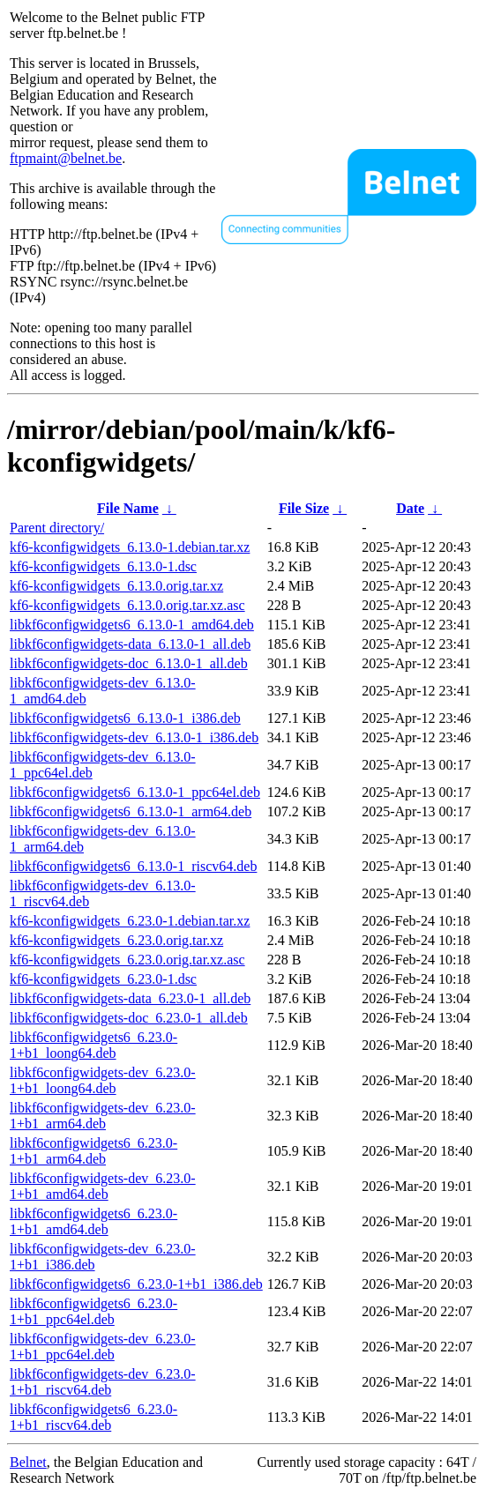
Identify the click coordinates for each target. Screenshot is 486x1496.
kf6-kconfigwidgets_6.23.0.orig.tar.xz (116, 940)
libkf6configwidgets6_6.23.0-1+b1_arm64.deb (93, 1150)
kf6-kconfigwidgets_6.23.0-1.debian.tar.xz (130, 920)
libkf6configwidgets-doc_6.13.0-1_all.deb (129, 663)
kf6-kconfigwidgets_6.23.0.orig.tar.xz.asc (127, 959)
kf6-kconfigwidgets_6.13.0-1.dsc (103, 566)
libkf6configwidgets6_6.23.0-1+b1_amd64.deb (93, 1221)
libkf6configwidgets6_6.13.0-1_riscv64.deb (133, 866)
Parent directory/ (57, 527)
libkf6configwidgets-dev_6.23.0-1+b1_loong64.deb (103, 1080)
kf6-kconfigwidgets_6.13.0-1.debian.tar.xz (130, 547)
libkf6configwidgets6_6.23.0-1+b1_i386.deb (136, 1283)
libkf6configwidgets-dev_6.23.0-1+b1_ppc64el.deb (103, 1346)
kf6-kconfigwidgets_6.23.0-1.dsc (103, 978)
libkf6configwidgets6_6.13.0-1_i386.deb (125, 718)
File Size (304, 508)
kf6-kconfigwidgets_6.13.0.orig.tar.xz (116, 585)
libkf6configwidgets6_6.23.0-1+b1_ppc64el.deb (93, 1311)
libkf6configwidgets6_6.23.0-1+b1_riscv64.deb (93, 1417)
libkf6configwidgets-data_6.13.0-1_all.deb (130, 643)
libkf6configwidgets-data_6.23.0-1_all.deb (130, 998)
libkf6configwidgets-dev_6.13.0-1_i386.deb (134, 737)
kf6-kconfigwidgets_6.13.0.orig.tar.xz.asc (127, 605)
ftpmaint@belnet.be (66, 158)
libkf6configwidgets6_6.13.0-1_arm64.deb (130, 811)
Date (410, 508)
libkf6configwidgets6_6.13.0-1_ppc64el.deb (135, 792)
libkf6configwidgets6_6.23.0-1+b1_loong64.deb (93, 1045)
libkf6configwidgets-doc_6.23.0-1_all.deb (129, 1017)
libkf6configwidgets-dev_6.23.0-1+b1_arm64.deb (103, 1115)
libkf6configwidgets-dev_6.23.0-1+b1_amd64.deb (103, 1186)
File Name (128, 508)
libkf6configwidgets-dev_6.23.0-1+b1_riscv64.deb (103, 1381)
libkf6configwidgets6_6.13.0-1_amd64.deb (132, 624)
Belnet (28, 1462)
